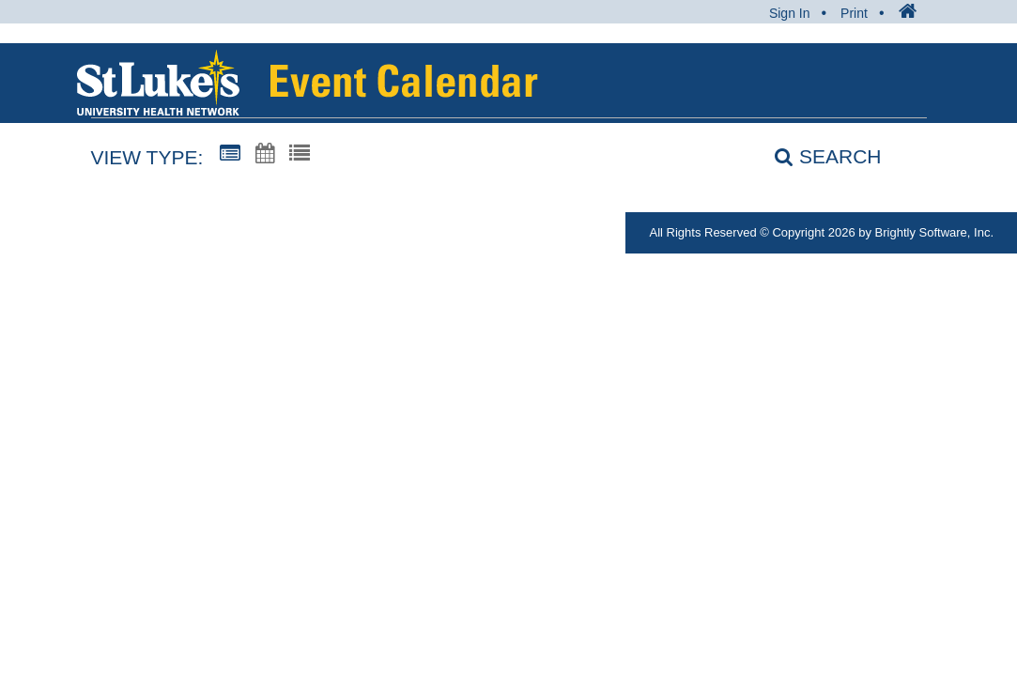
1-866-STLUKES (107, 232)
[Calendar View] (264, 154)
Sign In (789, 13)
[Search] (817, 156)
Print (854, 13)
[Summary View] (230, 154)
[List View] (299, 154)
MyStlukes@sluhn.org (293, 232)
